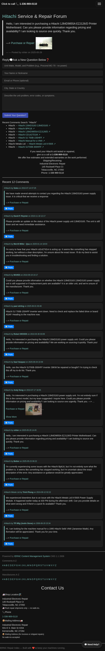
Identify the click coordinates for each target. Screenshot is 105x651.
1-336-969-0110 (28, 4)
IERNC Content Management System (32, 556)
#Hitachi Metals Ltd (12, 492)
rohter (16, 430)
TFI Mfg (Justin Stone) (23, 523)
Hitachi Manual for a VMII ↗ (31, 141)
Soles (16, 188)
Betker (16, 461)
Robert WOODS (20, 334)
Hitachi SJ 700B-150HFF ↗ (31, 137)
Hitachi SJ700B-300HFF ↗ (31, 147)
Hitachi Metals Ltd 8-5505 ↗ (42, 144)
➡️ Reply (9, 208)
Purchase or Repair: (31, 43)
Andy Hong (18, 390)
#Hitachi (7, 188)
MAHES (17, 275)
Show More (11, 417)
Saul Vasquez (19, 362)
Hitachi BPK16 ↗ (26, 128)
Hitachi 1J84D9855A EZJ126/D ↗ (34, 131)
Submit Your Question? (15, 115)
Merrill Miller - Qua (22, 244)
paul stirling (19, 306)
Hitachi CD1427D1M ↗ (29, 134)
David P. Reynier (21, 216)
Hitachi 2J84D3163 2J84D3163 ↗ (34, 125)
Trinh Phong (28, 492)
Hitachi (9, 16)
